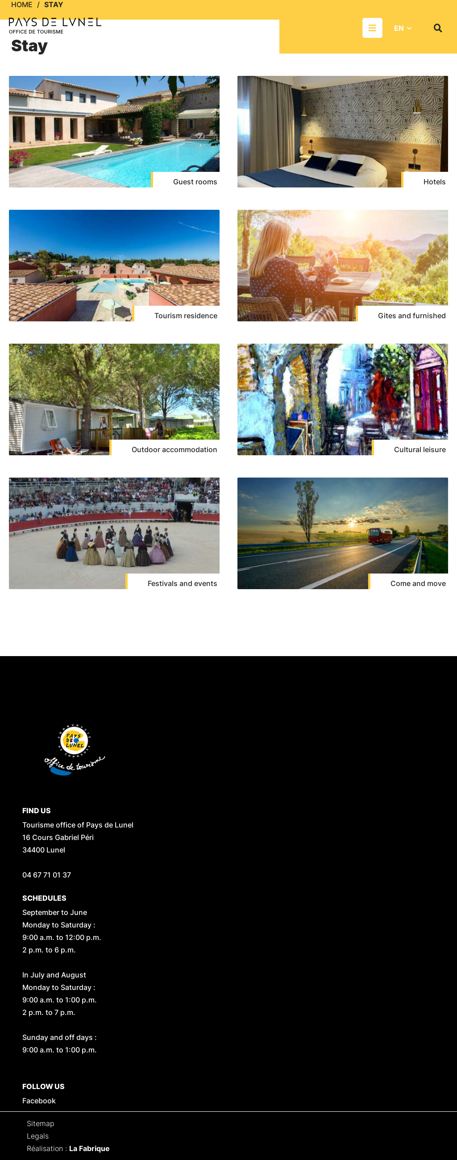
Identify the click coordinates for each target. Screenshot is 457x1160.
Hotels (435, 181)
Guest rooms (195, 181)
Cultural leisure (420, 449)
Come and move (418, 583)
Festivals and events (182, 583)
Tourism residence (185, 315)
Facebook (39, 1100)
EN (399, 28)
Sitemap (40, 1123)
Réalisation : (68, 1148)
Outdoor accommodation (174, 449)
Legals (38, 1135)
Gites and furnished (412, 315)
